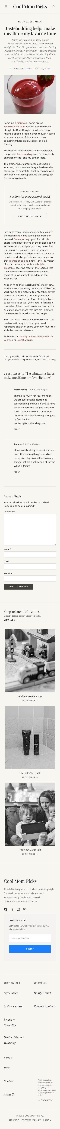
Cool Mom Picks (30, 6)
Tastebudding (24, 154)
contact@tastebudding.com (29, 423)
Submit (30, 949)
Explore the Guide (32, 217)
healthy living (18, 359)
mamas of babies (18, 260)
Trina (16, 444)
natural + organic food (35, 359)
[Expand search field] (53, 6)
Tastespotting (21, 239)
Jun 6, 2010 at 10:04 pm (29, 444)
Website (8, 573)
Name (7, 549)
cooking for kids (11, 356)
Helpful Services (30, 22)
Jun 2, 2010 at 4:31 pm (37, 390)
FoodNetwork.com (14, 126)
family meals (32, 356)
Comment (9, 511)
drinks (22, 356)
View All (11, 620)
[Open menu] (6, 6)
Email (7, 561)
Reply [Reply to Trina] (17, 472)
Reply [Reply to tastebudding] (17, 429)
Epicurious (21, 123)
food (41, 356)
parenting (51, 359)
